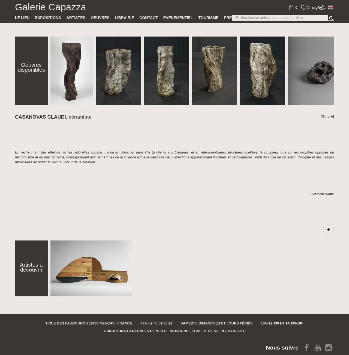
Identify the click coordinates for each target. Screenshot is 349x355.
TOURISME (208, 18)
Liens (213, 331)
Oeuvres (100, 18)
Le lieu (22, 18)
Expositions (48, 18)
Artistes (76, 18)
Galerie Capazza (50, 7)
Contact (148, 18)
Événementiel (178, 18)
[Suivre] (327, 116)
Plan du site (233, 331)
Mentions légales (188, 331)
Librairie (124, 18)
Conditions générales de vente (136, 331)
